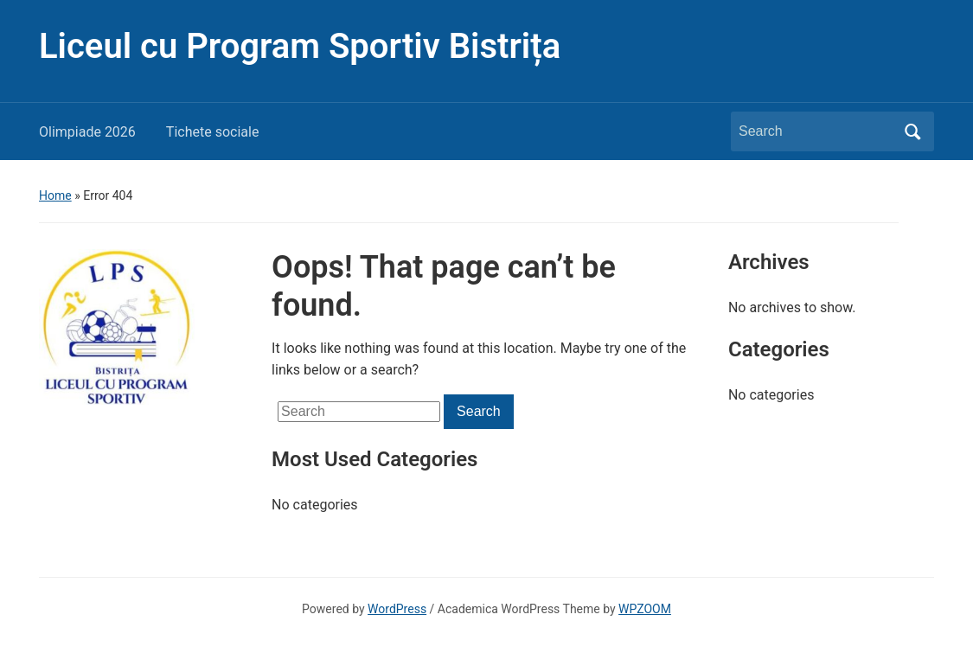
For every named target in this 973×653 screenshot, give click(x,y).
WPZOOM (644, 609)
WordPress (397, 609)
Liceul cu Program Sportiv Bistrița (299, 46)
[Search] (816, 131)
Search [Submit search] (912, 131)
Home (55, 195)
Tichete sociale (212, 132)
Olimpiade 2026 (87, 132)
